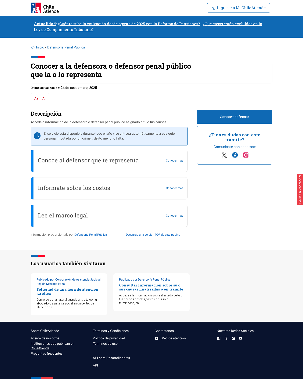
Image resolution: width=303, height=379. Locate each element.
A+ (36, 99)
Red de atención (170, 338)
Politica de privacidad (109, 338)
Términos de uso (105, 344)
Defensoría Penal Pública (66, 47)
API (95, 365)
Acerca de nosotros (45, 338)
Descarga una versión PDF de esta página (153, 234)
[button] (300, 189)
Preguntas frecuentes (47, 353)
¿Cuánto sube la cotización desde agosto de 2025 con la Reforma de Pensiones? (129, 23)
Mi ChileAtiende (238, 7)
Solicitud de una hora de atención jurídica (67, 291)
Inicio (40, 47)
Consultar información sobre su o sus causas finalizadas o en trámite (151, 287)
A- (44, 99)
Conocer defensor (234, 116)
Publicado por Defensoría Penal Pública (145, 279)
